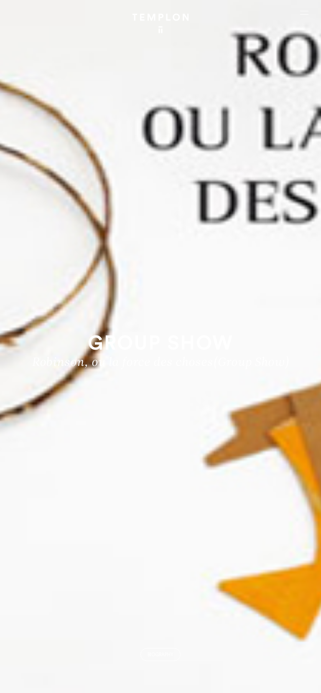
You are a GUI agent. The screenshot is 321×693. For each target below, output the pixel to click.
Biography (160, 654)
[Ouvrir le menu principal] (304, 12)
